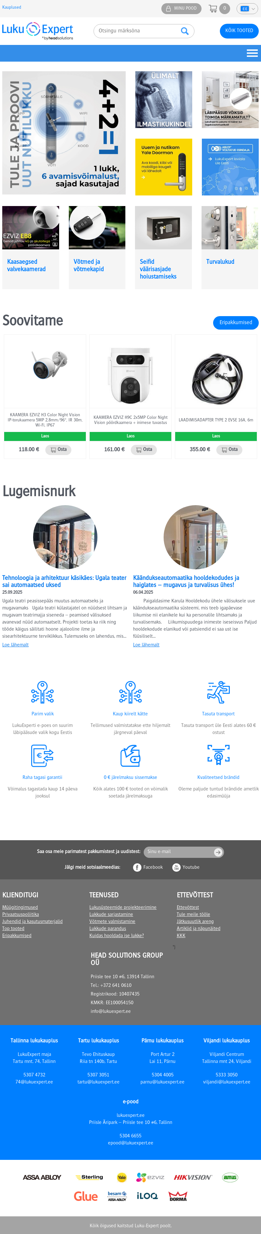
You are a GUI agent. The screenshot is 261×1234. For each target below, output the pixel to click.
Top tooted (13, 929)
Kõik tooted (239, 31)
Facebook (153, 867)
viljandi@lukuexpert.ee (226, 1082)
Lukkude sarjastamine (111, 915)
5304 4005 (163, 1075)
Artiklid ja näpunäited (199, 929)
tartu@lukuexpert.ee (98, 1082)
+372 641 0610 (115, 985)
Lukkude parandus (107, 929)
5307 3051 (98, 1075)
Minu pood (185, 8)
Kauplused (11, 7)
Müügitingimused (20, 907)
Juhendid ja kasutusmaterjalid (32, 922)
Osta (62, 450)
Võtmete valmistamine (112, 922)
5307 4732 (34, 1075)
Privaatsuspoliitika (20, 915)
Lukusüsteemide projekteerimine (123, 907)
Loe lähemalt (15, 645)
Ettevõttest (188, 907)
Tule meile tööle (193, 915)
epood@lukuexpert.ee (130, 1143)
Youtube (191, 867)
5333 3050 (227, 1075)
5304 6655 (130, 1136)
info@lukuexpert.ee (111, 1011)
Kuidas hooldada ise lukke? (116, 936)
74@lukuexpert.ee (34, 1082)
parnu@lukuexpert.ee (162, 1082)
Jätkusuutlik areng (195, 922)
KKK (181, 936)
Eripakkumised (236, 323)
